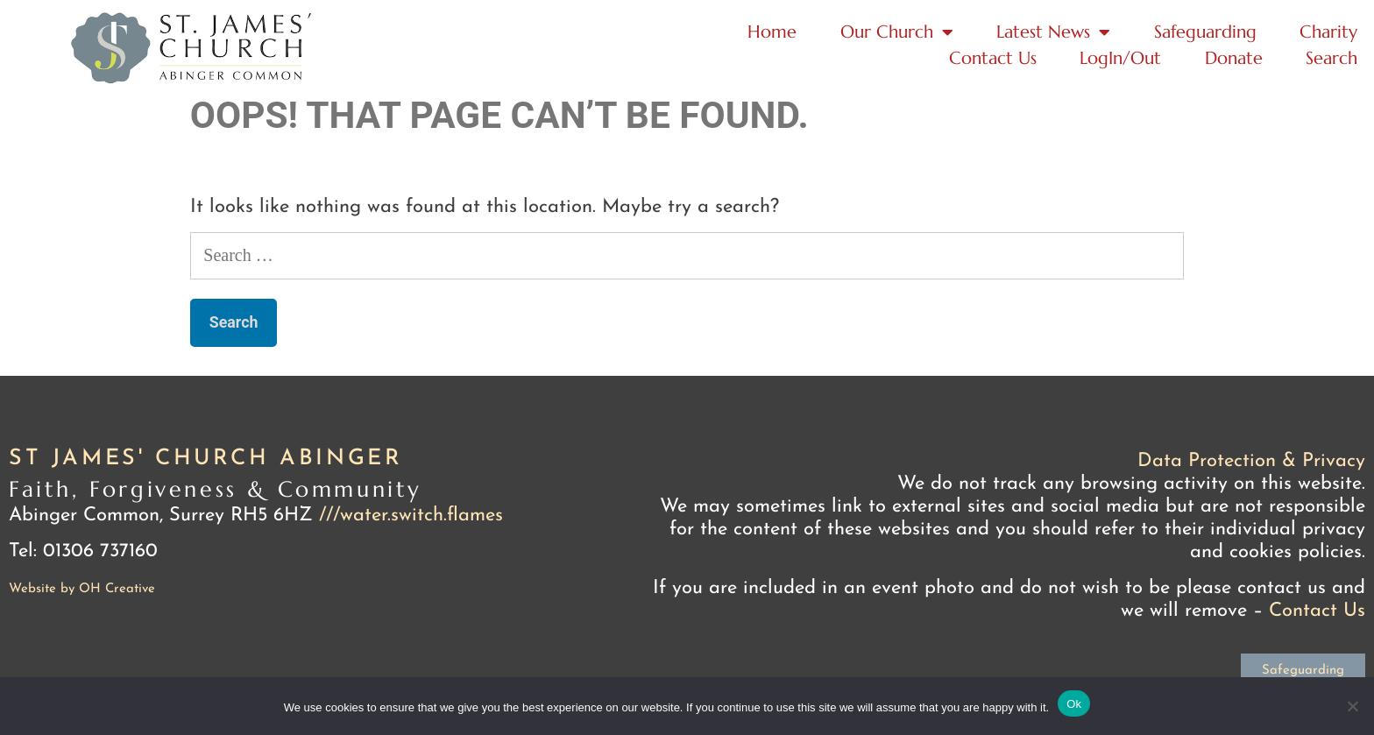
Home (772, 32)
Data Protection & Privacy (1251, 461)
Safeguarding (1205, 32)
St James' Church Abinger (205, 459)
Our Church (896, 32)
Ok (1073, 703)
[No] (1352, 706)
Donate (1234, 58)
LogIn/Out (1120, 58)
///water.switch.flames (411, 515)
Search (1331, 58)
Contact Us (993, 58)
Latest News (1053, 32)
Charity (1328, 32)
